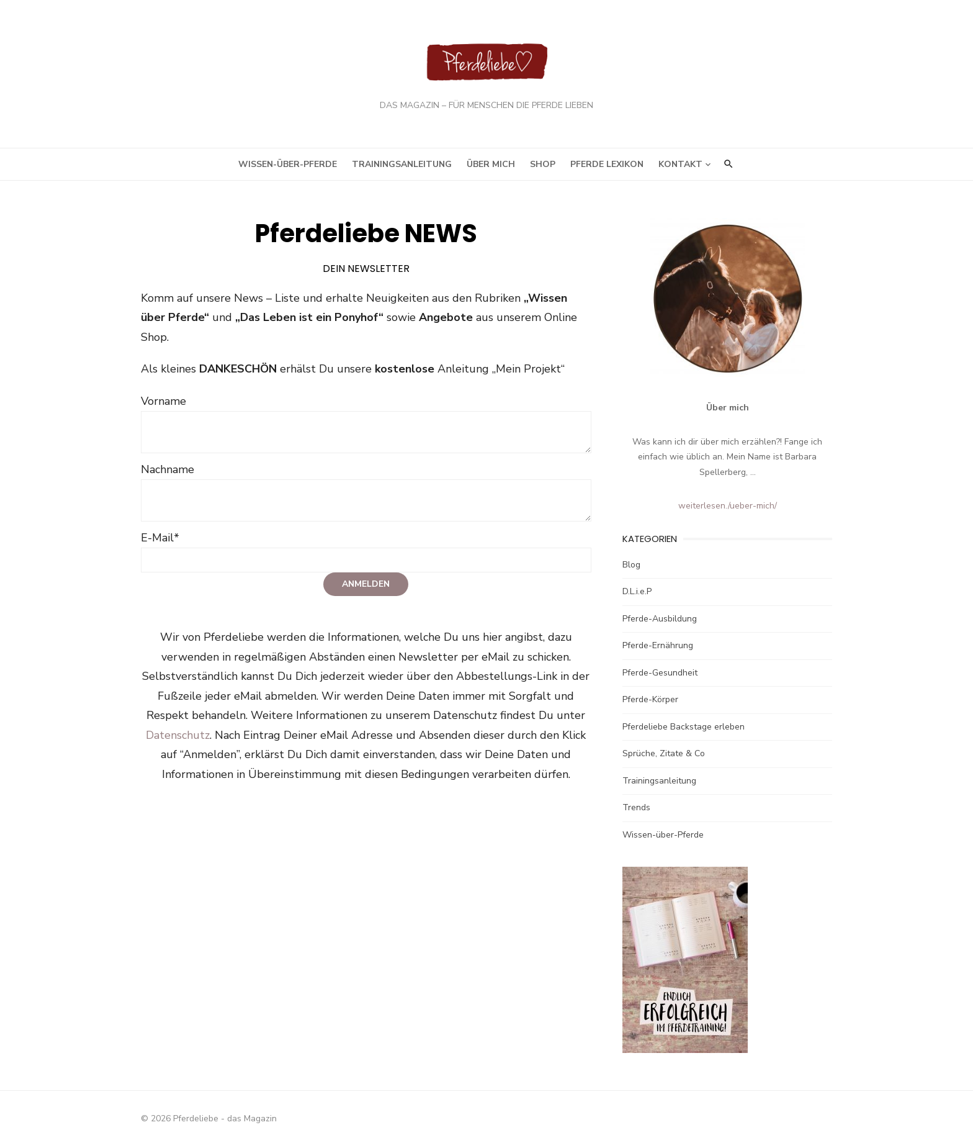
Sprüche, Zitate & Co (668, 756)
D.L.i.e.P (642, 594)
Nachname (153, 452)
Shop (542, 167)
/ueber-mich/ (761, 508)
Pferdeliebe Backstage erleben (688, 729)
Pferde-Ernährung (662, 648)
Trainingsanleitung (402, 167)
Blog (636, 567)
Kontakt (680, 167)
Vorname (149, 383)
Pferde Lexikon (606, 167)
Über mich (491, 167)
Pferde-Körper (655, 702)
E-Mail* (146, 520)
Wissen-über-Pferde (287, 167)
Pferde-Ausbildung (664, 621)
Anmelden (361, 567)
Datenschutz (559, 698)
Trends (641, 810)
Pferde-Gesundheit (664, 675)
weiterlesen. (712, 508)
